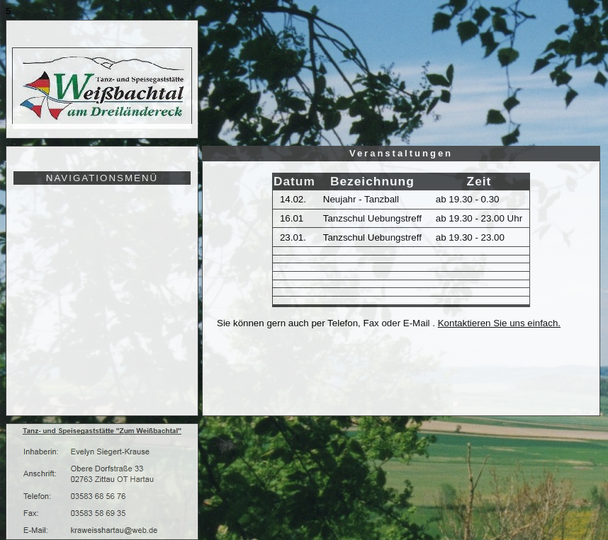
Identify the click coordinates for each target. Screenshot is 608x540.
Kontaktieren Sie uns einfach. (499, 323)
